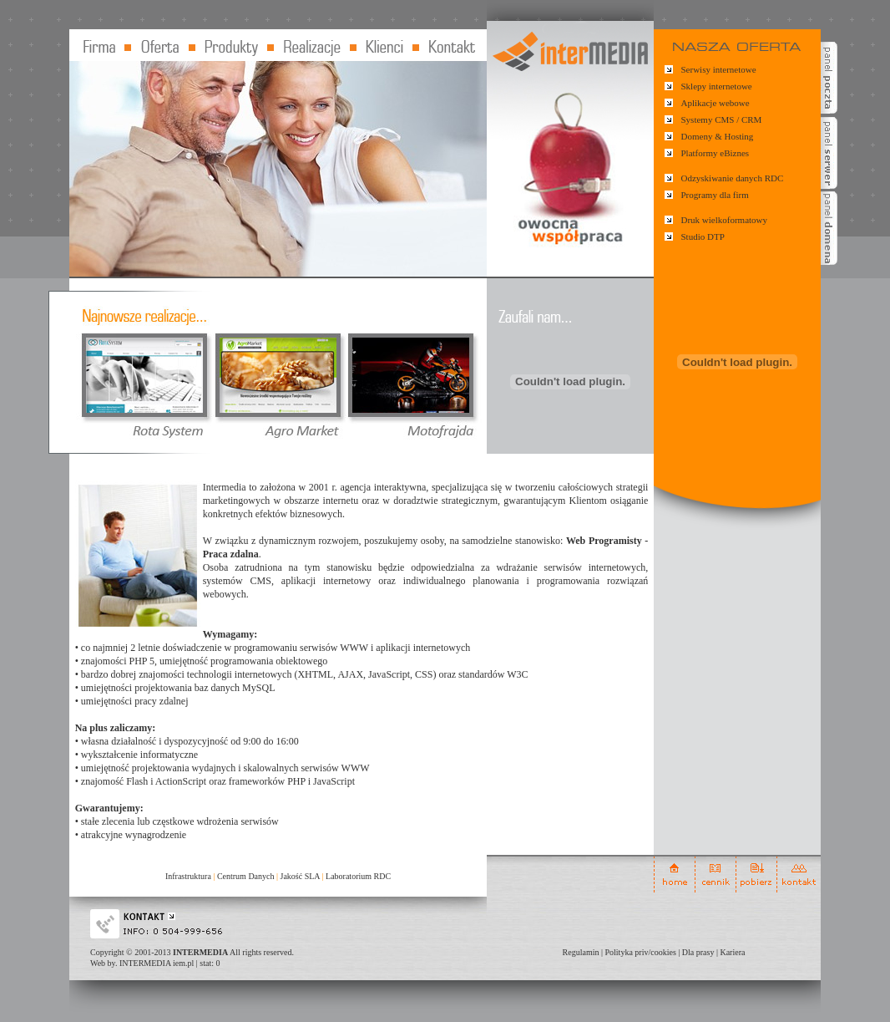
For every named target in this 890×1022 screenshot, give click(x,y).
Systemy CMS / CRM (721, 119)
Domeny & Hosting (717, 136)
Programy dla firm (715, 195)
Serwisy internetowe (718, 69)
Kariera (732, 952)
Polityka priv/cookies (640, 952)
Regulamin (581, 952)
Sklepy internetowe (716, 86)
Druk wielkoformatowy (724, 220)
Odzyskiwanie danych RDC (732, 178)
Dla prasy (698, 952)
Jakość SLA (301, 876)
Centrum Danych (246, 876)
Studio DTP (703, 236)
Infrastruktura (188, 876)
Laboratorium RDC (358, 876)
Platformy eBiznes (715, 153)
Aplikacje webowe (715, 103)
